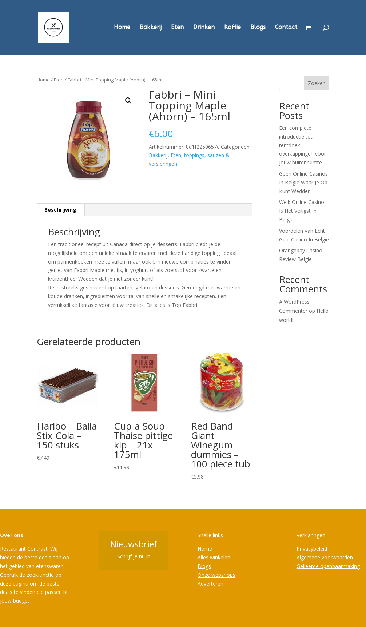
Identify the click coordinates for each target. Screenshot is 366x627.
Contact (286, 28)
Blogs (258, 28)
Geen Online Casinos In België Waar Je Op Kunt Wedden (303, 182)
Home (122, 28)
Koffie (232, 28)
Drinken (204, 28)
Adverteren (210, 583)
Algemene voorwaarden (325, 557)
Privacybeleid (312, 548)
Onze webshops (216, 574)
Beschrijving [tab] (60, 209)
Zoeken (317, 83)
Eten (177, 28)
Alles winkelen (214, 557)
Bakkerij (151, 28)
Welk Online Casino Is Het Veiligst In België (301, 211)
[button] (128, 100)
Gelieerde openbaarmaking (328, 566)
